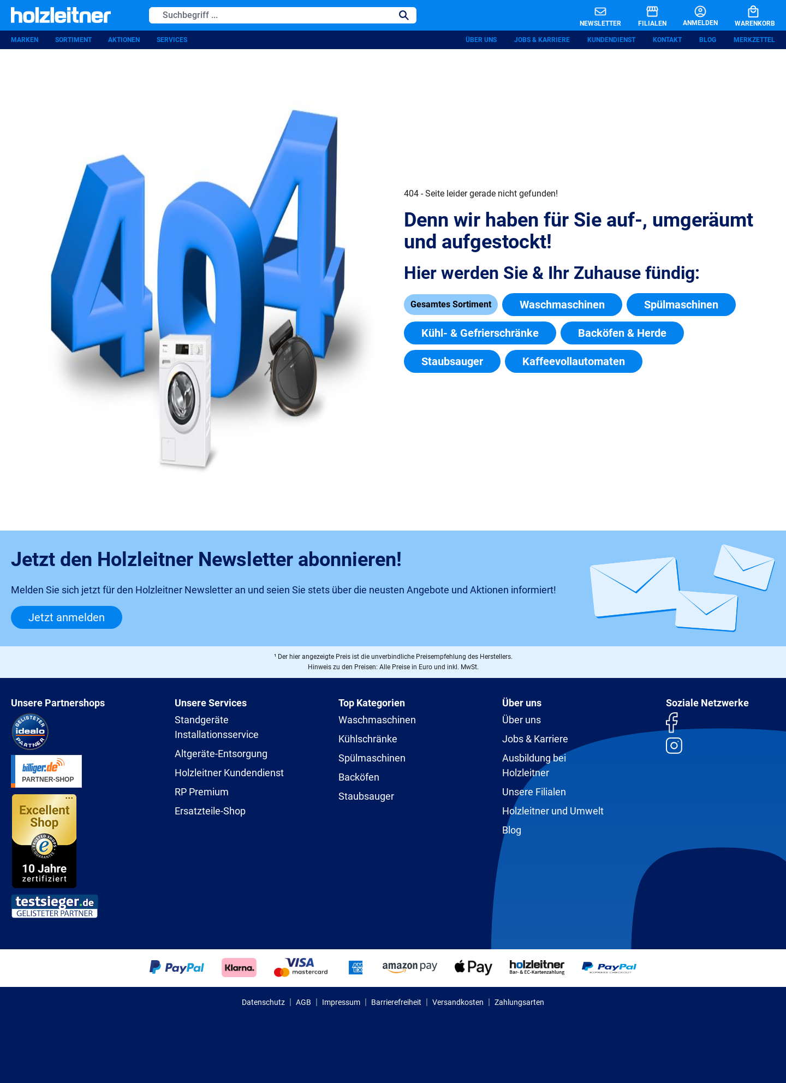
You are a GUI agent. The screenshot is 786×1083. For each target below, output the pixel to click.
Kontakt (667, 41)
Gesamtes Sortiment (450, 305)
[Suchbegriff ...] (270, 16)
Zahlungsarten (519, 1002)
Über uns (481, 41)
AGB (303, 1002)
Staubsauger (452, 362)
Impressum (341, 1002)
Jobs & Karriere (542, 41)
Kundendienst (611, 41)
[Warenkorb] (746, 16)
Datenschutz (263, 1002)
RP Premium (202, 792)
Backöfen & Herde (622, 334)
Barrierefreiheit (396, 1002)
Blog (707, 41)
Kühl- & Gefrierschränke (480, 334)
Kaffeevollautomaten (573, 362)
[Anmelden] (691, 16)
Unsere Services (211, 703)
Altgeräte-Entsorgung (221, 753)
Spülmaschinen (681, 305)
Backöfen (358, 777)
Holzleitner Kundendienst (229, 772)
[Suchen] (403, 16)
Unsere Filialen (534, 792)
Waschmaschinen (562, 305)
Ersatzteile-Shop (210, 811)
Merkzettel (754, 41)
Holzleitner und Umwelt (553, 811)
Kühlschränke (367, 739)
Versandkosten (458, 1002)
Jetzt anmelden (66, 617)
